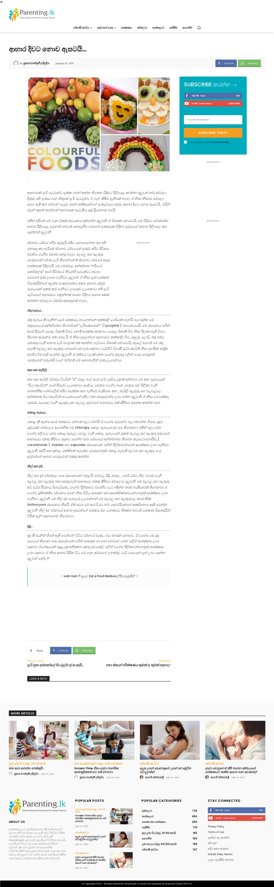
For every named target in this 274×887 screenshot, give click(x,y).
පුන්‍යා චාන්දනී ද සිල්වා (36, 63)
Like (237, 95)
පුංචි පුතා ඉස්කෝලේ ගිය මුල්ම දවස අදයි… (55, 665)
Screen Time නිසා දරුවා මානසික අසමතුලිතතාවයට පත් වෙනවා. (96, 770)
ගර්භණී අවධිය (149, 763)
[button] (199, 27)
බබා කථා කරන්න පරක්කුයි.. (26, 768)
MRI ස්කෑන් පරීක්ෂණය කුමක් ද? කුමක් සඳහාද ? (138, 665)
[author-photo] (11, 774)
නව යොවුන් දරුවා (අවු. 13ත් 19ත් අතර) (98, 763)
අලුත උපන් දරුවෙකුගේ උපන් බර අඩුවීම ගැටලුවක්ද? (165, 770)
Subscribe (234, 103)
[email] (213, 119)
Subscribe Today (213, 133)
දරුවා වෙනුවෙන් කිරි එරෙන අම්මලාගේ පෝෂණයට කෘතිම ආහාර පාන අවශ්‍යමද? (231, 770)
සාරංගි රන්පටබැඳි (154, 777)
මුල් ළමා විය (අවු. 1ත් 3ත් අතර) (27, 763)
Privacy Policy (221, 142)
